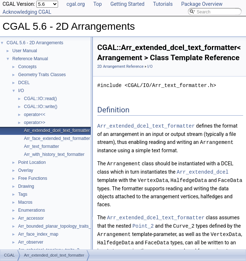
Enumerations (31, 210)
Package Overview (201, 4)
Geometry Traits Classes (42, 74)
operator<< (34, 114)
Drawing (26, 186)
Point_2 (143, 223)
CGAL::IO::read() (40, 98)
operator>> (34, 122)
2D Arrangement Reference (120, 66)
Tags (22, 194)
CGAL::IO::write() (40, 106)
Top (97, 4)
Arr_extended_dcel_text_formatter (57, 130)
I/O (21, 90)
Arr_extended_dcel (203, 170)
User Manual (24, 50)
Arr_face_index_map (38, 234)
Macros (25, 202)
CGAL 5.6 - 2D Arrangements (35, 42)
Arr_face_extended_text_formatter (57, 138)
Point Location (32, 162)
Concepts (27, 66)
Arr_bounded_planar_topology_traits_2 (56, 226)
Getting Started (127, 4)
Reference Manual (30, 58)
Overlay (25, 170)
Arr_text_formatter (41, 146)
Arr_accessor (31, 218)
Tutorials (163, 4)
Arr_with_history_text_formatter (54, 154)
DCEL (24, 82)
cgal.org (75, 4)
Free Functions (32, 178)
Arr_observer (30, 242)
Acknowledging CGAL (27, 12)
